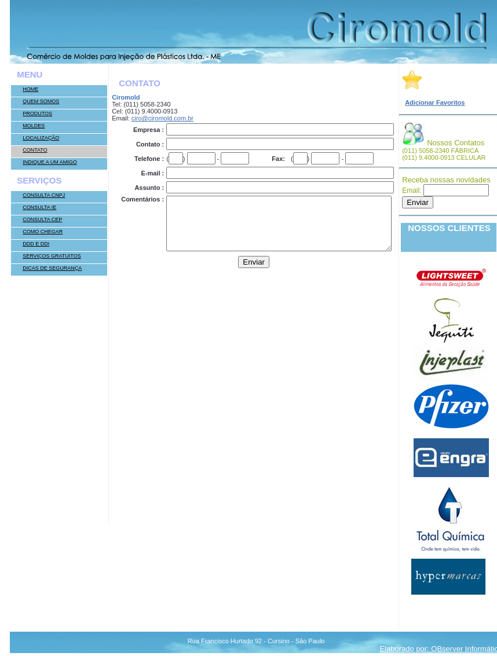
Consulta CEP (42, 219)
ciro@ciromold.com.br (162, 118)
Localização (41, 138)
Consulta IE (39, 207)
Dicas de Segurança (52, 268)
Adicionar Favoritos (435, 102)
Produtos (37, 113)
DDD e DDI (36, 244)
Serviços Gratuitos (52, 256)
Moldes (34, 126)
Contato (35, 150)
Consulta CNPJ (44, 195)
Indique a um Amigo (50, 162)
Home (30, 89)
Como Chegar (43, 231)
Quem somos (41, 101)
